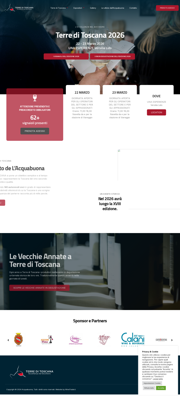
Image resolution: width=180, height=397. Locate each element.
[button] (172, 340)
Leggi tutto (158, 379)
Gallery (93, 8)
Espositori (79, 8)
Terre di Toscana (59, 8)
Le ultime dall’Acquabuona (112, 8)
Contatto (133, 8)
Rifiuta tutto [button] (149, 388)
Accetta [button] (161, 388)
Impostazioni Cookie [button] (152, 383)
